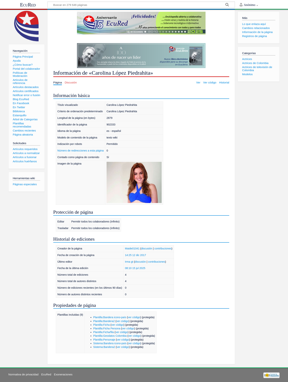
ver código (134, 317)
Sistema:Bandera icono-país (110, 343)
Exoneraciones (63, 374)
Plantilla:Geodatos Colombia (110, 335)
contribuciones (162, 248)
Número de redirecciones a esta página (80, 150)
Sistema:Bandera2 (104, 347)
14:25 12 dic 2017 (135, 255)
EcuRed (28, 5)
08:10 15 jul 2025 (135, 268)
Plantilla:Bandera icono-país (109, 317)
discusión (146, 248)
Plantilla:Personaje (104, 339)
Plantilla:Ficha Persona (106, 328)
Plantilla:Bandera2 (104, 321)
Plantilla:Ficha (101, 324)
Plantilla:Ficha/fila (103, 332)
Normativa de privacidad (23, 374)
